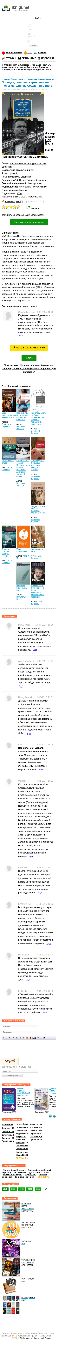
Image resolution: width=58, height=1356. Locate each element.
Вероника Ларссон (6, 425)
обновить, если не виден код (16, 1067)
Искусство (21, 1136)
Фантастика (7, 1125)
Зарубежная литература (28, 1133)
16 (32, 170)
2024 (22, 1189)
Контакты (38, 1338)
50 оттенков (20, 1172)
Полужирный (3, 1038)
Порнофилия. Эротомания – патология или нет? (22, 416)
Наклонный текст (6, 1038)
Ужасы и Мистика (24, 1152)
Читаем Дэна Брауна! (13, 1170)
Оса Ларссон (7, 468)
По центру (20, 1038)
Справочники (22, 1148)
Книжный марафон (12, 1175)
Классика (20, 1139)
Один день (30, 1175)
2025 (13, 1189)
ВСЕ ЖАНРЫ (22, 1158)
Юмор (19, 1155)
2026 (5, 1189)
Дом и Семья (22, 1130)
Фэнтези (6, 1128)
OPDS (14, 1338)
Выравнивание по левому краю (17, 1038)
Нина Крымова (34, 183)
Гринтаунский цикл (24, 1177)
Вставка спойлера (44, 1038)
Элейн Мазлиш (22, 1095)
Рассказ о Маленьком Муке (21, 588)
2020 (19, 193)
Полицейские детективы (17, 156)
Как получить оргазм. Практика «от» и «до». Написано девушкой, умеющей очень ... (23, 469)
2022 (38, 1189)
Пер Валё (49, 141)
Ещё (21, 335)
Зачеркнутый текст (13, 1038)
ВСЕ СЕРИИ (43, 1177)
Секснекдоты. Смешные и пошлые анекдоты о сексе (37, 465)
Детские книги (23, 1127)
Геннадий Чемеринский (14, 183)
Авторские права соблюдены (29, 222)
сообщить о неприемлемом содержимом (23, 215)
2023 (30, 1189)
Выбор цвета (30, 1038)
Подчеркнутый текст (9, 1038)
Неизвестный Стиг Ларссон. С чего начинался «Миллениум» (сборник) (37, 591)
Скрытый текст (34, 1038)
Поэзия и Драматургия (41, 1136)
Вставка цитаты (37, 1038)
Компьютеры (36, 1127)
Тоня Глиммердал (22, 550)
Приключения (9, 1141)
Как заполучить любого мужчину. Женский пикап (38, 509)
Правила (49, 1338)
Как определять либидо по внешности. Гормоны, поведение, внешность (38, 418)
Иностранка (24, 187)
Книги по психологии (40, 1124)
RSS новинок (26, 1338)
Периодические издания (42, 1133)
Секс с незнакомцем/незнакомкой (9, 415)
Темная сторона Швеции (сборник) (6, 552)
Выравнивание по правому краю (23, 1038)
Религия (20, 1142)
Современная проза (25, 1145)
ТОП (29, 52)
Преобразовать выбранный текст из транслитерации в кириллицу (40, 1038)
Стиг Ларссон (7, 561)
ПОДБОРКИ (47, 58)
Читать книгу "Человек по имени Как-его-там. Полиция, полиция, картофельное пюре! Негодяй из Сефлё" (29, 368)
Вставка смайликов (27, 1038)
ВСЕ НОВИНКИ (14, 52)
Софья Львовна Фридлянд (32, 180)
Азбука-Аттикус (40, 187)
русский (13, 173)
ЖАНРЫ (42, 52)
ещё (45, 1188)
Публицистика (37, 1139)
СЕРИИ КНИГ (29, 58)
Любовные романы (11, 1131)
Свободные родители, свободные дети (23, 1091)
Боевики (6, 1138)
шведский (26, 177)
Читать (29, 358)
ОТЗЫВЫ (11, 58)
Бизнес (19, 1124)
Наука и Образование (40, 1130)
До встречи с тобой (39, 1172)
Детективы (42, 156)
